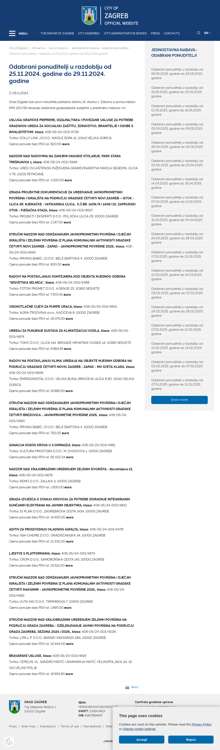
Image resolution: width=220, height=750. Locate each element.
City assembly (89, 33)
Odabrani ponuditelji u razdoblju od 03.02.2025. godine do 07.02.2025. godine (177, 366)
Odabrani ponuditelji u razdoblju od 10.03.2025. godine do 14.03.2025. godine (177, 275)
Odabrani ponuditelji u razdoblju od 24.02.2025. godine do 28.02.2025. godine (177, 311)
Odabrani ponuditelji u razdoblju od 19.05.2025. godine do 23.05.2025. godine (177, 92)
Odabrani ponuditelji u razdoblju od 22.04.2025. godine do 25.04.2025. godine (177, 165)
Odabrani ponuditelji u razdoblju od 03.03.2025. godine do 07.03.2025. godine (177, 293)
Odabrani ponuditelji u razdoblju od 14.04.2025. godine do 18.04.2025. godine (177, 183)
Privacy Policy (202, 724)
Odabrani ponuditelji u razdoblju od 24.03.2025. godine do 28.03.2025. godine (177, 238)
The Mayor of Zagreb (57, 33)
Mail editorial (92, 726)
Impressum (48, 726)
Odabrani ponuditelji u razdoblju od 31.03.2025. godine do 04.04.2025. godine (177, 220)
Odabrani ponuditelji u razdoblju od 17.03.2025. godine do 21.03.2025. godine (177, 256)
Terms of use (69, 726)
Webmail (112, 726)
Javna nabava (58, 48)
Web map (28, 726)
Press (155, 33)
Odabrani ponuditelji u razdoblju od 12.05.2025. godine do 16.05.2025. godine (177, 110)
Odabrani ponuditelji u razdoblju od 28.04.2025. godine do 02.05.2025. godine (177, 147)
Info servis (38, 48)
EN (207, 33)
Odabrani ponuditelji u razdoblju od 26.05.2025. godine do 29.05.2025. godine (177, 74)
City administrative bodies (125, 33)
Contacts (172, 33)
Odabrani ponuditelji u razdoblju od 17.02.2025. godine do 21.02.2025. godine (177, 329)
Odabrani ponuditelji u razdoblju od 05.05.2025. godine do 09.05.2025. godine (177, 128)
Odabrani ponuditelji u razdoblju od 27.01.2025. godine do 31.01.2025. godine (177, 384)
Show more (179, 400)
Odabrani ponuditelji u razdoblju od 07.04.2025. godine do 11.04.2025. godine (177, 201)
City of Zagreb (18, 48)
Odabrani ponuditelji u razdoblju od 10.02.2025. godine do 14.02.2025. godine (177, 348)
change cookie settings (139, 729)
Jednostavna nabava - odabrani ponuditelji (100, 48)
